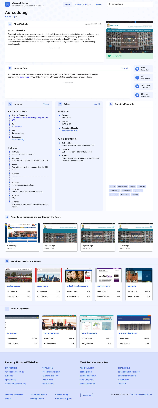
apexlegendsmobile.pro (129, 372)
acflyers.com (103, 286)
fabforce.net (48, 383)
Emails (99, 4)
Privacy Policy (37, 398)
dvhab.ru (9, 375)
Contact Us (87, 395)
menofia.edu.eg (89, 333)
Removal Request (63, 398)
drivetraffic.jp (11, 368)
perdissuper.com (87, 383)
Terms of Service (38, 394)
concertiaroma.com (127, 375)
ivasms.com (123, 379)
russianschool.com (51, 372)
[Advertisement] (54, 54)
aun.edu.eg (11, 17)
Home (67, 4)
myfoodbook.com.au (14, 372)
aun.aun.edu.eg (18, 139)
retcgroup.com (87, 368)
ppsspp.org (10, 379)
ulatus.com (47, 379)
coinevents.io (124, 368)
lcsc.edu (132, 286)
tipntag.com (47, 368)
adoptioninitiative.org (77, 286)
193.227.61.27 (17, 127)
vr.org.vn (122, 383)
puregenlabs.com (88, 375)
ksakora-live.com (50, 375)
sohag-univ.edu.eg (128, 333)
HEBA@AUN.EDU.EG (70, 130)
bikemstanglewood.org (15, 383)
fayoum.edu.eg (51, 333)
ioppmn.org (42, 286)
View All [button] (125, 68)
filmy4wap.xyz (86, 379)
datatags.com (86, 372)
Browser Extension (83, 4)
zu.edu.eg (12, 333)
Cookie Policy (61, 394)
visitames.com (14, 286)
